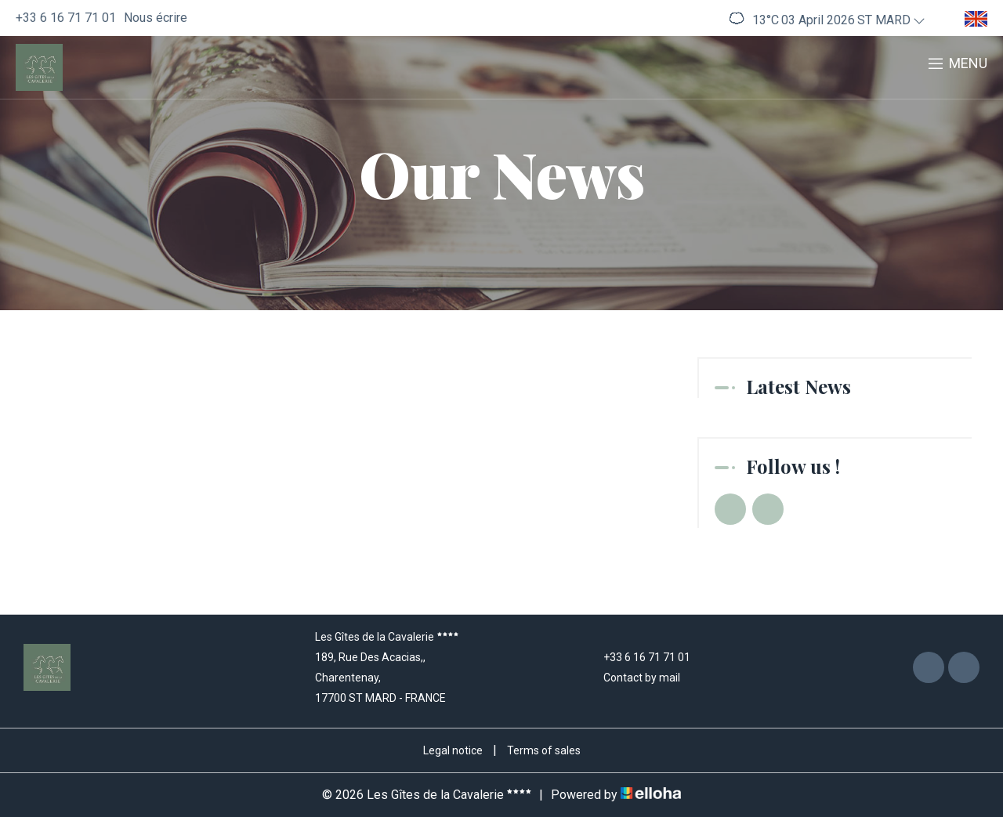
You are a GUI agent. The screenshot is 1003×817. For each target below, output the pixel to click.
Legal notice (453, 750)
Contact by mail (632, 678)
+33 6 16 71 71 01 (637, 657)
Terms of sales (544, 750)
